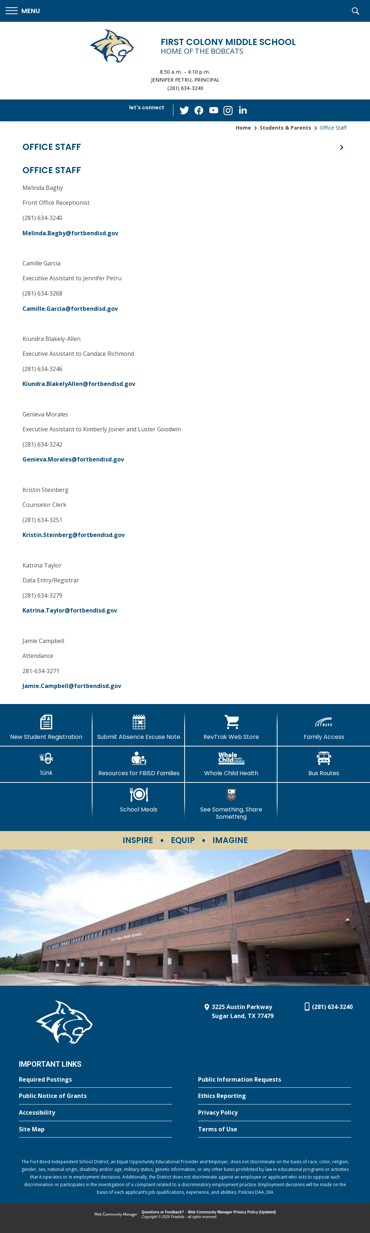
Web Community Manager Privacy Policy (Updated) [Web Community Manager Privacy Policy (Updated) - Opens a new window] (232, 1212)
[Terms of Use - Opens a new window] (275, 1129)
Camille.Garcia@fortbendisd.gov (70, 309)
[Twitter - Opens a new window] (184, 110)
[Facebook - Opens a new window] (199, 110)
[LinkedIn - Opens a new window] (242, 110)
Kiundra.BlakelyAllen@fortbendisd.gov (78, 384)
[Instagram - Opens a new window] (228, 110)
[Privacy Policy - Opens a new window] (275, 1112)
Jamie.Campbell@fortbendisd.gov (71, 686)
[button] (22, 11)
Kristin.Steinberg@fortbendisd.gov (73, 535)
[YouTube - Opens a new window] (213, 110)
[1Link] (46, 764)
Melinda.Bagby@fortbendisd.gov (70, 233)
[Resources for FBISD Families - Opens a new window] (138, 764)
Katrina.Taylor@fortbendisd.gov (69, 610)
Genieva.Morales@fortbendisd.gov (73, 459)
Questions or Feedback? (162, 1212)
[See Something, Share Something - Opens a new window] (231, 803)
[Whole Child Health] (231, 764)
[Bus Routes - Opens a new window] (323, 764)
